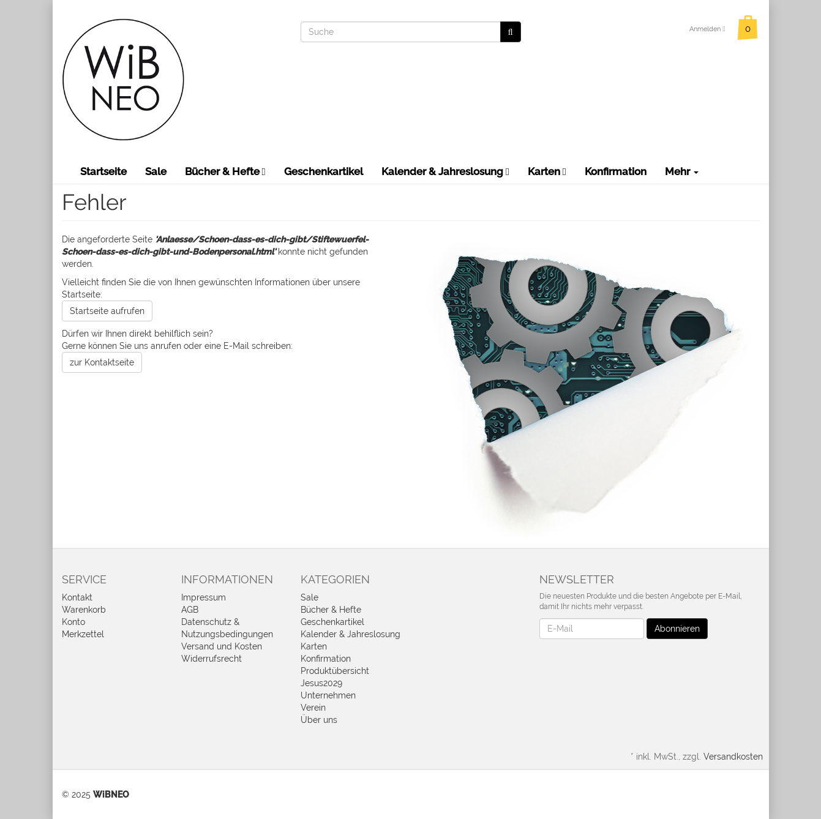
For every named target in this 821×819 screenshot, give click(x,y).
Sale (156, 171)
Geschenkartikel (323, 171)
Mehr (682, 171)
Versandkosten (733, 756)
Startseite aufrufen (107, 311)
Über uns (319, 720)
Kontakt (77, 597)
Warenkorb (84, 610)
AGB (189, 610)
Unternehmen (328, 695)
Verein (313, 707)
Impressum (203, 597)
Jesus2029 (321, 683)
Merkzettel (83, 634)
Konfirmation (616, 171)
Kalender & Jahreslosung (445, 171)
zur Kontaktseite (102, 362)
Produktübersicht (335, 671)
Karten (547, 171)
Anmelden (707, 29)
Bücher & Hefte (225, 171)
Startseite (103, 171)
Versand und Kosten (221, 646)
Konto (73, 622)
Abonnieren (677, 629)
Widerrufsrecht (211, 659)
